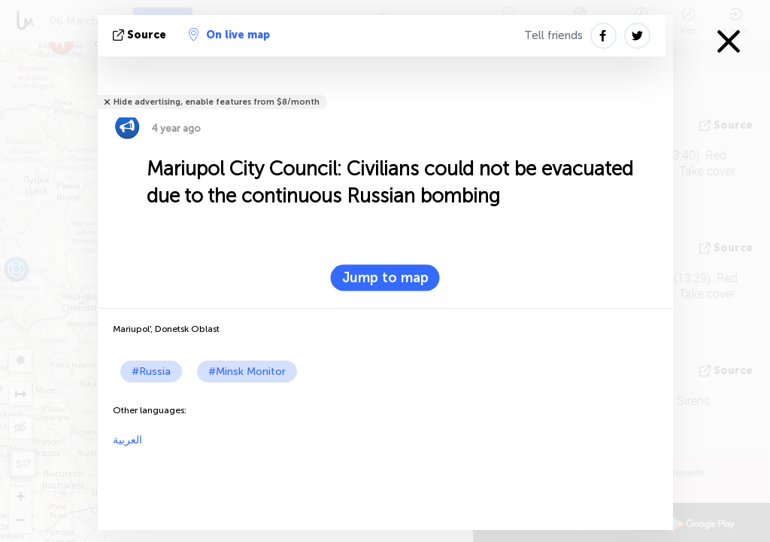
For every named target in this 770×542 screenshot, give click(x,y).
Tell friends (553, 35)
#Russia (151, 371)
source (141, 35)
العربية (127, 440)
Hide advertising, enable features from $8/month (217, 102)
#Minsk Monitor (247, 371)
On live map (229, 34)
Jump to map (385, 277)
